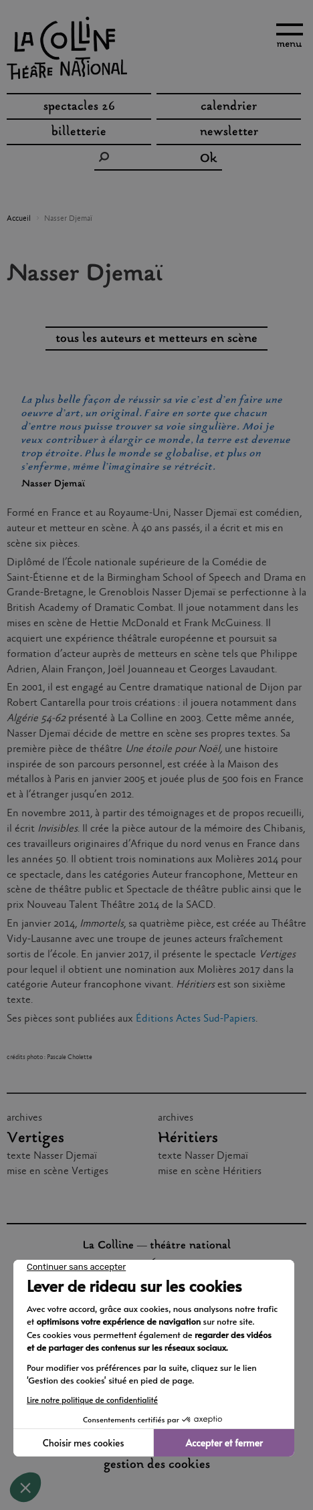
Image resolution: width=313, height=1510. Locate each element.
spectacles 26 (79, 107)
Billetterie (78, 132)
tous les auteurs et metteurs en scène (156, 339)
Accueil (19, 218)
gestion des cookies (157, 1465)
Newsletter (229, 132)
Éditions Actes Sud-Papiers (195, 1018)
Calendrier (229, 107)
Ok (208, 159)
